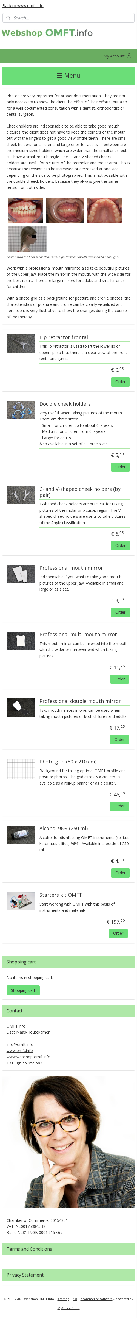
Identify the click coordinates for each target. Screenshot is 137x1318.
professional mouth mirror (52, 268)
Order (120, 381)
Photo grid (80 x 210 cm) (67, 762)
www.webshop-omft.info (28, 1056)
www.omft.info (20, 1050)
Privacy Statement (25, 1275)
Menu (68, 75)
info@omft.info (20, 1044)
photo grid (28, 298)
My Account (118, 56)
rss (75, 1299)
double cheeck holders (33, 181)
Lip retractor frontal (63, 337)
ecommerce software (97, 1299)
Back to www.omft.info (23, 5)
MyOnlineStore (69, 1308)
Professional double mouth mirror (80, 701)
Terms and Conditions (29, 1249)
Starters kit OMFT (60, 895)
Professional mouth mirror (71, 568)
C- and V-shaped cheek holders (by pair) (80, 492)
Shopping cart (23, 990)
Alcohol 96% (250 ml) (63, 829)
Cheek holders (19, 126)
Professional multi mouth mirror (78, 635)
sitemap (63, 1299)
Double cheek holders (65, 404)
